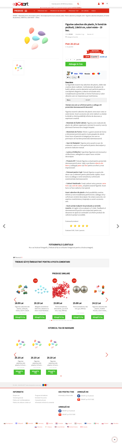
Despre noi (16, 395)
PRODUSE (20, 10)
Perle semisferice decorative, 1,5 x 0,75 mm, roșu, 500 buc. (61, 309)
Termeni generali (18, 398)
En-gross (85, 11)
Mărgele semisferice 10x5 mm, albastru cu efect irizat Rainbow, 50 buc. (42, 309)
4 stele (83, 226)
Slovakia (114, 423)
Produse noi (42, 11)
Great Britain (60, 427)
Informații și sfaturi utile (65, 395)
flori (86, 165)
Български (8, 423)
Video (93, 11)
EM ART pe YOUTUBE (85, 399)
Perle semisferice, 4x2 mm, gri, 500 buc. (80, 308)
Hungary (78, 423)
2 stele (75, 226)
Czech (69, 423)
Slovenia (38, 427)
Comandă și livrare (40, 400)
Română (29, 423)
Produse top (74, 11)
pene (79, 165)
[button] (51, 320)
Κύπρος (48, 427)
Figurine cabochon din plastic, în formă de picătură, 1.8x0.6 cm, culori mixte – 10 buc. (20, 363)
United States (72, 427)
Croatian (59, 423)
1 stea (71, 226)
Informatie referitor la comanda (44, 402)
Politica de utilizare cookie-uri (22, 402)
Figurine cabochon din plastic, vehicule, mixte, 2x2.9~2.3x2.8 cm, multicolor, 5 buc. (22, 309)
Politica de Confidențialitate (21, 400)
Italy (96, 423)
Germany (39, 423)
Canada (83, 427)
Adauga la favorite (71, 37)
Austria (49, 423)
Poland (105, 423)
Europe (88, 423)
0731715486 (76, 7)
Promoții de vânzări (58, 11)
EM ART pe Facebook (85, 396)
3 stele (79, 226)
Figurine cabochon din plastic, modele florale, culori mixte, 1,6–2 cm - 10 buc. (99, 309)
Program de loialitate (41, 395)
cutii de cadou (77, 186)
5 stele (87, 226)
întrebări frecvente (41, 398)
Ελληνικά (19, 423)
